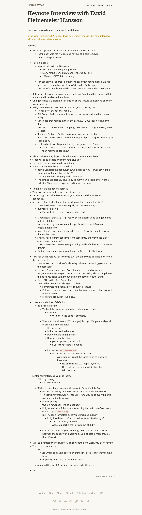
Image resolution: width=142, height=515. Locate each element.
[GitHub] (70, 501)
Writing (42, 493)
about (110, 5)
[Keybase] (82, 501)
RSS (101, 493)
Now (51, 493)
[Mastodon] (60, 501)
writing (91, 5)
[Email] (87, 501)
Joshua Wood (36, 5)
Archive (92, 493)
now (100, 5)
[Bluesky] (54, 501)
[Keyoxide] (76, 501)
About (60, 493)
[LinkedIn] (65, 501)
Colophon (81, 493)
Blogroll (69, 493)
